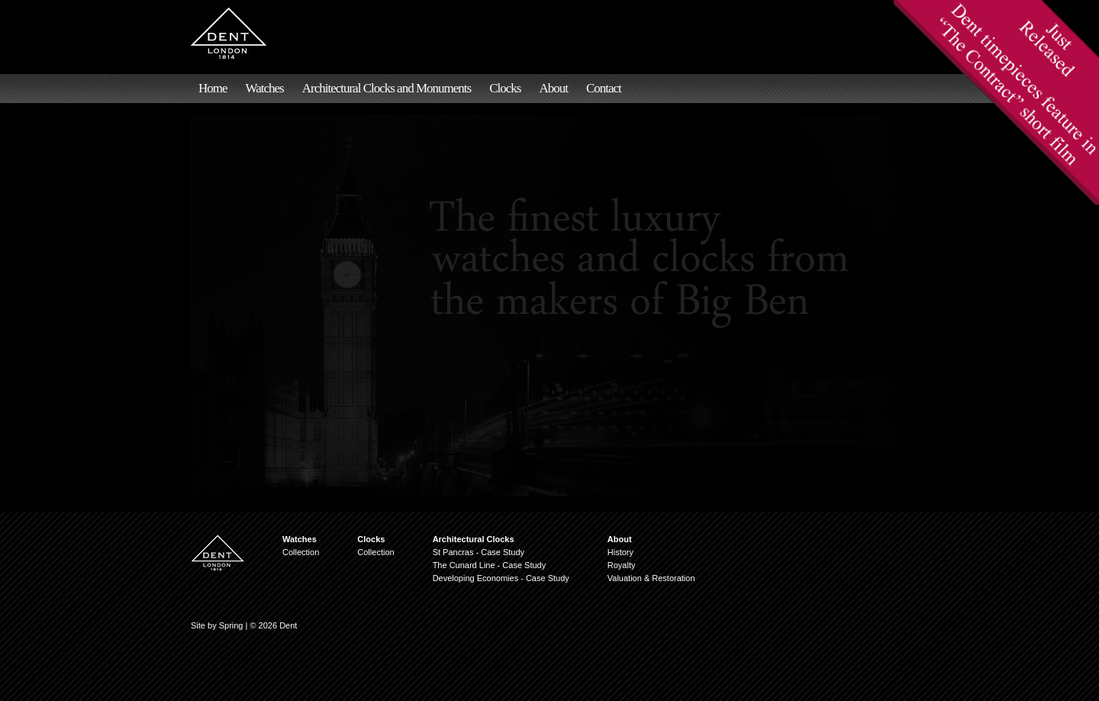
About (553, 88)
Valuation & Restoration (651, 578)
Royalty (622, 565)
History (620, 552)
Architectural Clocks (473, 539)
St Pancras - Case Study (478, 552)
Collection (300, 552)
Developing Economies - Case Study (501, 578)
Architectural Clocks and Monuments (386, 88)
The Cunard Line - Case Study (489, 565)
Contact (603, 88)
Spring (231, 625)
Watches (265, 88)
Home (212, 88)
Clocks (504, 88)
